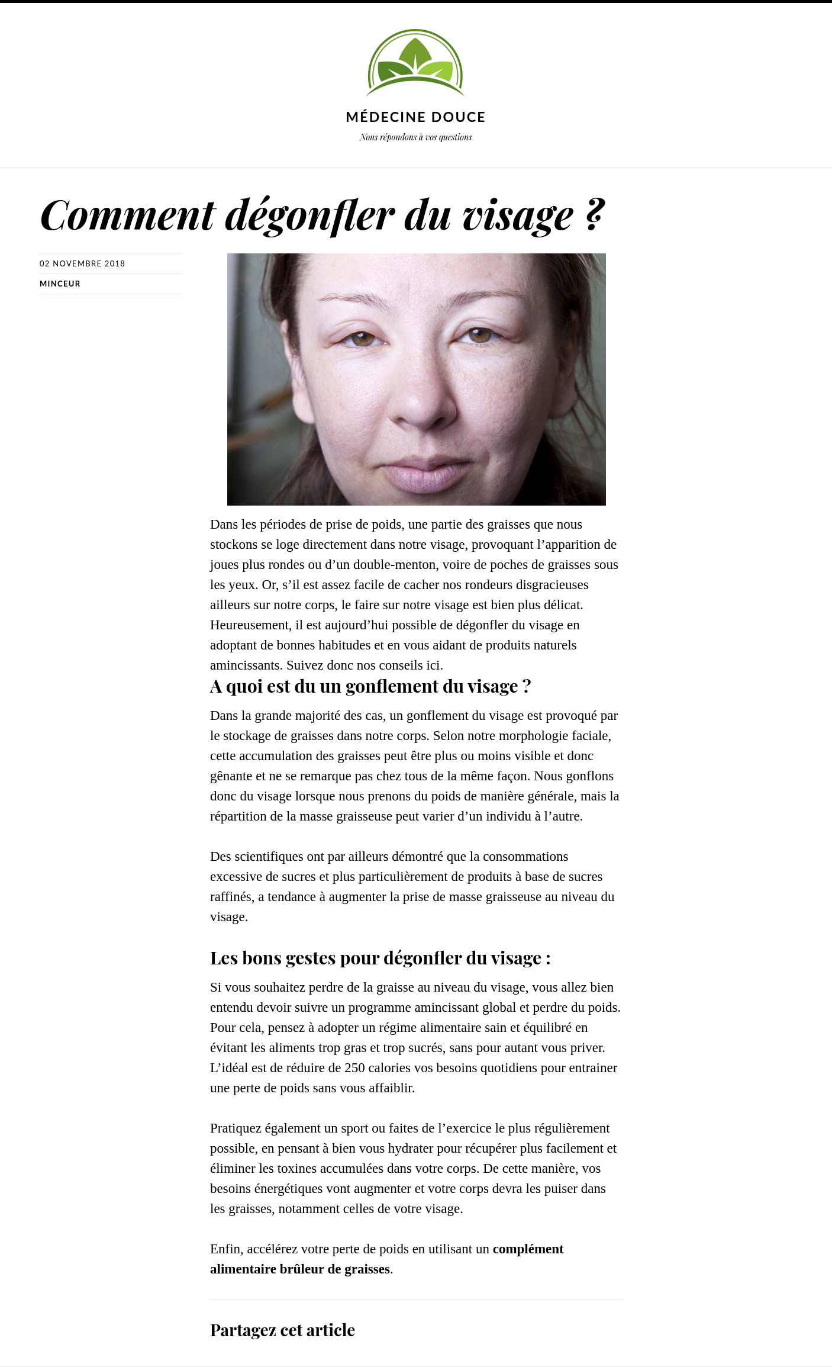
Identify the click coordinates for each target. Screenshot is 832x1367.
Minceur (60, 283)
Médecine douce (416, 116)
